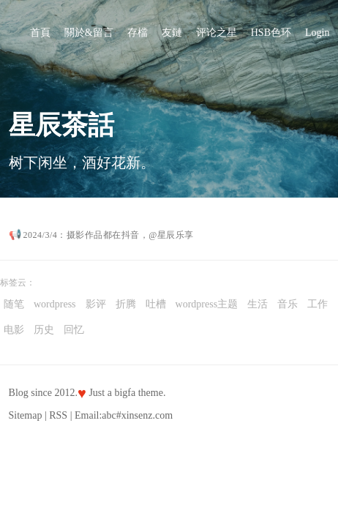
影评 (96, 304)
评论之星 (216, 32)
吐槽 (156, 304)
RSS (58, 415)
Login (317, 32)
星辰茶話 (61, 125)
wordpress (55, 304)
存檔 (137, 32)
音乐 (287, 304)
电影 (14, 329)
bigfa (124, 392)
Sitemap (25, 415)
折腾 (126, 304)
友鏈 (172, 32)
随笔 (14, 304)
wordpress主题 (207, 304)
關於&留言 (88, 32)
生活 (257, 304)
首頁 (40, 32)
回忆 (74, 329)
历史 (44, 329)
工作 (317, 304)
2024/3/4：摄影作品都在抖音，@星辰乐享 (108, 235)
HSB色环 (271, 32)
